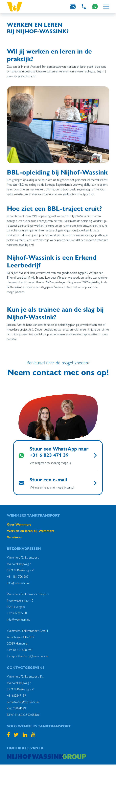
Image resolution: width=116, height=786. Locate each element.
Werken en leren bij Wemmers (30, 530)
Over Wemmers (19, 524)
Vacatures (14, 537)
